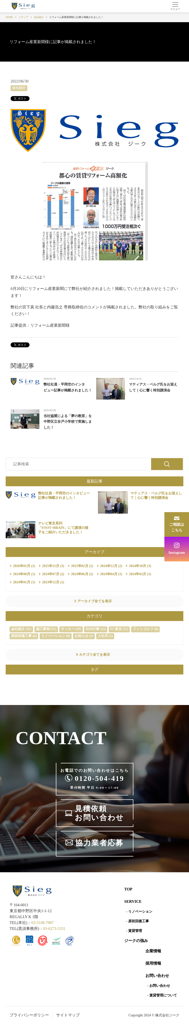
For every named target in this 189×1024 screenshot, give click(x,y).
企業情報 (153, 951)
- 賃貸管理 (134, 931)
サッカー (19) (71, 629)
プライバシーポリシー (29, 1015)
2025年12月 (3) (53, 566)
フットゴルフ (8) (145, 629)
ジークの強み (136, 941)
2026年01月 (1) (24, 566)
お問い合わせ (157, 976)
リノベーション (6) (55, 636)
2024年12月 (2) (111, 566)
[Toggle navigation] (175, 6)
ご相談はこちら (176, 527)
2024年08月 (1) (24, 574)
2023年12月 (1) (53, 582)
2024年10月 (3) (140, 566)
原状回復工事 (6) (24, 636)
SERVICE (133, 901)
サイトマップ (68, 1015)
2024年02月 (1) (140, 574)
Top (128, 889)
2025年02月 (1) (82, 566)
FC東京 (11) (119, 629)
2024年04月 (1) (111, 574)
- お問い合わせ (158, 986)
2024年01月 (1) (24, 582)
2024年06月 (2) (82, 574)
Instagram (177, 552)
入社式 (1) (105, 636)
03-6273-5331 (54, 928)
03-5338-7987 (42, 923)
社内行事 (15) (96, 629)
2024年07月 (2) (53, 574)
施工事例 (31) (46, 629)
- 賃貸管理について (162, 995)
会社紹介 (19, 88)
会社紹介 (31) (21, 629)
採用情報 (153, 963)
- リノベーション (139, 911)
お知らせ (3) (84, 636)
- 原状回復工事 (137, 921)
